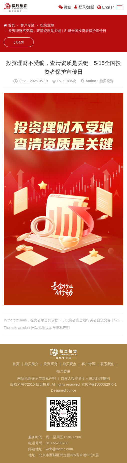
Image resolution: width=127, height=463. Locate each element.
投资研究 (51, 364)
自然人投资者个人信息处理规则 (85, 378)
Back (19, 42)
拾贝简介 (31, 364)
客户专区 (27, 25)
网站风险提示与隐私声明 (36, 378)
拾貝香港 (63, 371)
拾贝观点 (69, 364)
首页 (11, 25)
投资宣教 (47, 25)
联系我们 (107, 364)
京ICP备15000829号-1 (99, 384)
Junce (71, 390)
